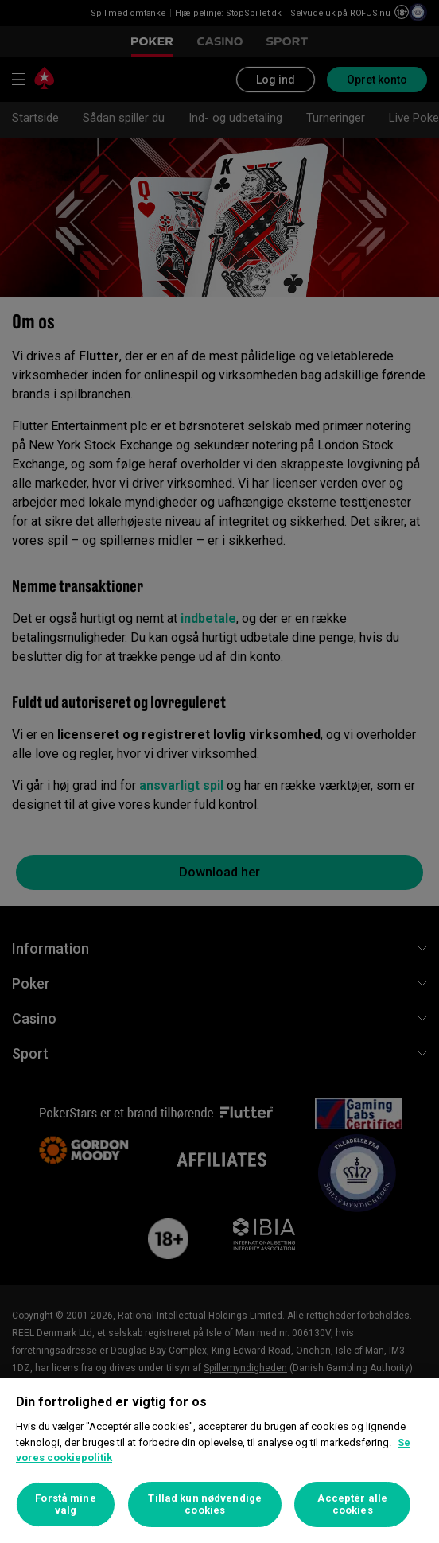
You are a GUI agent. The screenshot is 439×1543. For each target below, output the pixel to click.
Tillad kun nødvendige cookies (205, 1504)
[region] (219, 1460)
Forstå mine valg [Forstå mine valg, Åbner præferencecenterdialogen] (65, 1504)
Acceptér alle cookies (352, 1504)
